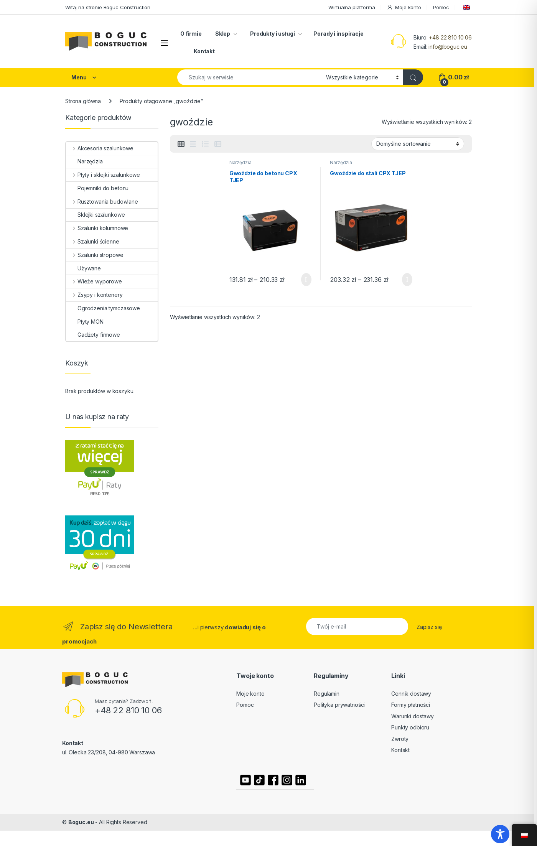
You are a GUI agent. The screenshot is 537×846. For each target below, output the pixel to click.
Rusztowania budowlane (102, 201)
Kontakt (204, 51)
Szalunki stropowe (94, 255)
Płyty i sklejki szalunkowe (103, 174)
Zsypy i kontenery (94, 294)
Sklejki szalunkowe (95, 214)
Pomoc (441, 7)
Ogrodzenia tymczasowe (103, 308)
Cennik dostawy (411, 693)
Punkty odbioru (410, 727)
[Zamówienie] (417, 143)
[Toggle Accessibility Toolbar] (500, 834)
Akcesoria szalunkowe (99, 148)
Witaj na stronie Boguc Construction (107, 7)
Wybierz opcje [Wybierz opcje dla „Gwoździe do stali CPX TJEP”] (407, 279)
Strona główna (83, 101)
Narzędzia (240, 162)
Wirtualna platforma (351, 7)
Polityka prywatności (339, 704)
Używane (83, 268)
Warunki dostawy (412, 716)
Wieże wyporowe (94, 281)
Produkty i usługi (272, 33)
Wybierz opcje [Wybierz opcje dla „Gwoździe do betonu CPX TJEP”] (306, 279)
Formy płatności (410, 704)
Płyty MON (85, 321)
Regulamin (326, 693)
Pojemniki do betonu (97, 188)
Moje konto (404, 7)
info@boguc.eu (447, 46)
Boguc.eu (81, 822)
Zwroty (400, 739)
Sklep (222, 33)
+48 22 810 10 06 (450, 37)
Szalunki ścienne (92, 241)
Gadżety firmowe (93, 334)
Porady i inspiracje (338, 33)
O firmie (191, 33)
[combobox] (249, 77)
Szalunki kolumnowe (97, 228)
